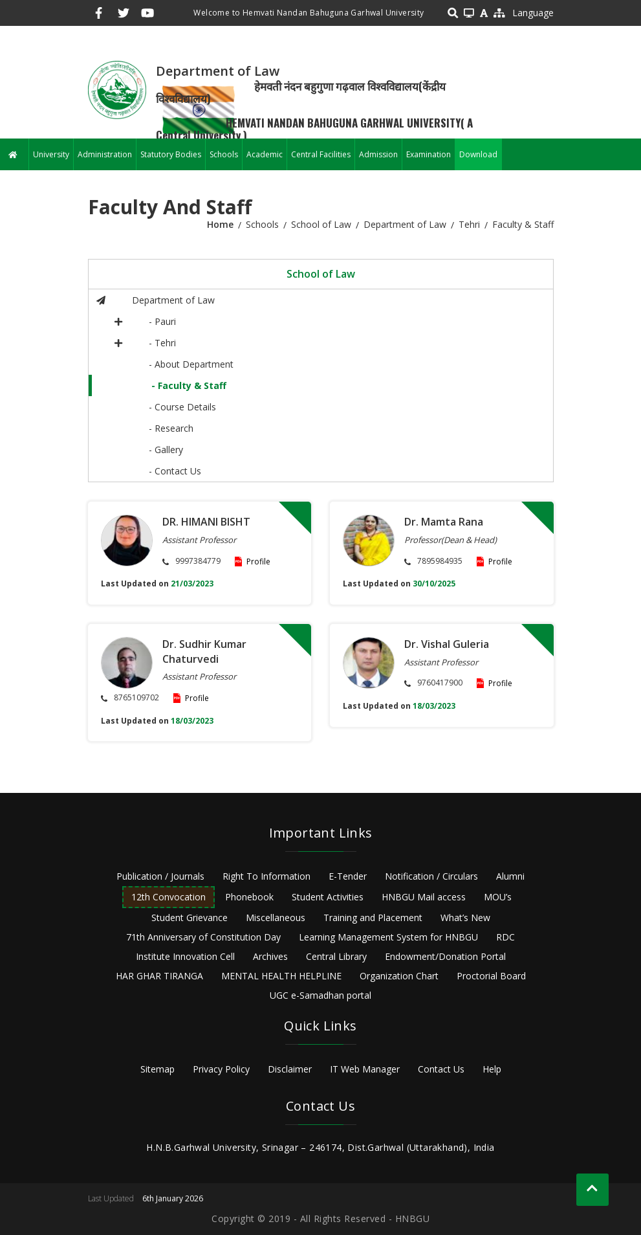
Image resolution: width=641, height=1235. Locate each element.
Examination (428, 154)
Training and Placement (372, 917)
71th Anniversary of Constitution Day (203, 937)
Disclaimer (290, 1069)
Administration (105, 154)
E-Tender (348, 876)
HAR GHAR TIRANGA (159, 976)
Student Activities (328, 897)
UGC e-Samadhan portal (320, 995)
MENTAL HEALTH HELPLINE (281, 976)
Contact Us (441, 1069)
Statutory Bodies (170, 154)
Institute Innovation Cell (185, 956)
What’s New (465, 917)
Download (478, 154)
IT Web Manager (365, 1069)
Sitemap (157, 1069)
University (51, 154)
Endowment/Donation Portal (445, 956)
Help (492, 1069)
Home (220, 224)
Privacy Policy (221, 1069)
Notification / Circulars (431, 876)
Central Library (336, 956)
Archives (270, 956)
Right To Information (266, 876)
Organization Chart (399, 976)
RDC (505, 937)
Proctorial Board (491, 976)
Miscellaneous (275, 917)
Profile (258, 561)
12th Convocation (168, 897)
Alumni (510, 876)
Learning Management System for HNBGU (388, 937)
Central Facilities (321, 154)
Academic (264, 154)
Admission (378, 154)
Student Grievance (189, 917)
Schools (224, 154)
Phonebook (249, 897)
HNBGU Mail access (424, 897)
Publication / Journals (160, 876)
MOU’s (498, 897)
